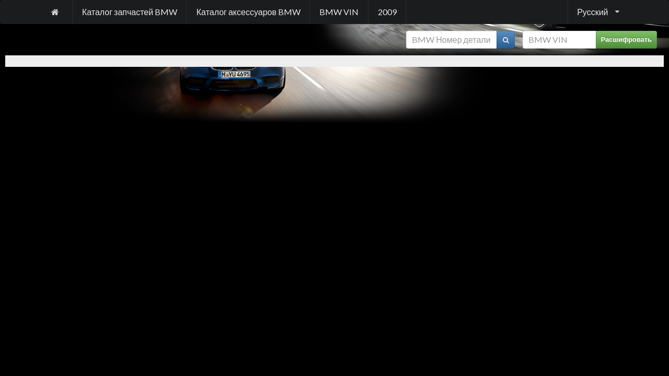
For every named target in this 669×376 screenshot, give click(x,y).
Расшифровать (626, 39)
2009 (387, 12)
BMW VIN (339, 12)
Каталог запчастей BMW (129, 12)
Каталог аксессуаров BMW (249, 12)
